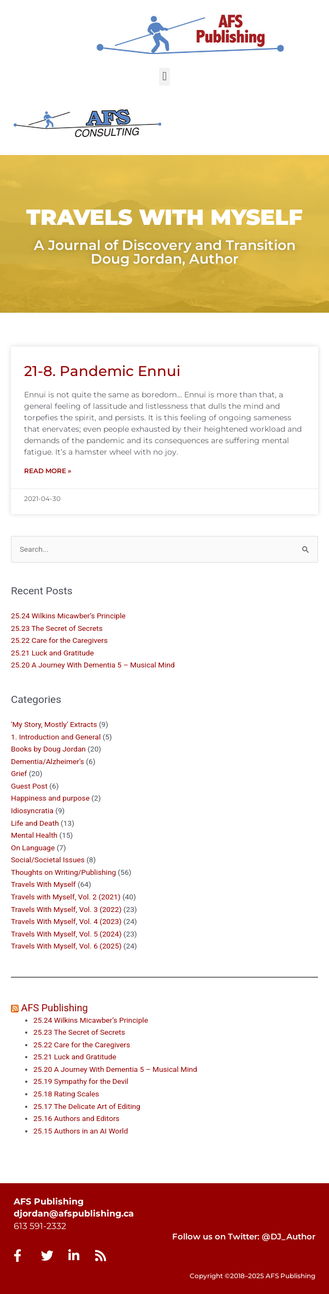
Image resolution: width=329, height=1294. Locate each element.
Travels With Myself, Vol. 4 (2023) (66, 921)
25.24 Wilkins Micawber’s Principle (68, 615)
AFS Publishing (54, 1007)
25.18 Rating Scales (66, 1093)
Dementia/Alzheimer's (47, 761)
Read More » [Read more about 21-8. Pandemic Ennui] (47, 471)
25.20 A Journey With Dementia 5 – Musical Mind (93, 664)
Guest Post (29, 786)
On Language (33, 847)
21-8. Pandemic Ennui (102, 371)
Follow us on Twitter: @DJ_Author (243, 1237)
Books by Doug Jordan (48, 748)
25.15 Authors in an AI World (80, 1130)
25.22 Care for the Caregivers (60, 640)
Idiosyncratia (32, 810)
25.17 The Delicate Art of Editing (86, 1106)
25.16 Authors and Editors (76, 1118)
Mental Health (34, 835)
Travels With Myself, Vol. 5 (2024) (66, 933)
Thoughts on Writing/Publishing (63, 872)
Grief (19, 773)
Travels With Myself (43, 884)
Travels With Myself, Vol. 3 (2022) (66, 909)
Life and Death (35, 823)
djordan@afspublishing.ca (74, 1213)
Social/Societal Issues (48, 859)
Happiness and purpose (50, 798)
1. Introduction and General (56, 736)
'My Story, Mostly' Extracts (54, 724)
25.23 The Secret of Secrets (57, 628)
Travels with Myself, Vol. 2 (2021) (66, 896)
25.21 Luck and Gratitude (52, 652)
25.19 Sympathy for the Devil (80, 1081)
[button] (164, 77)
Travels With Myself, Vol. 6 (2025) (66, 945)
